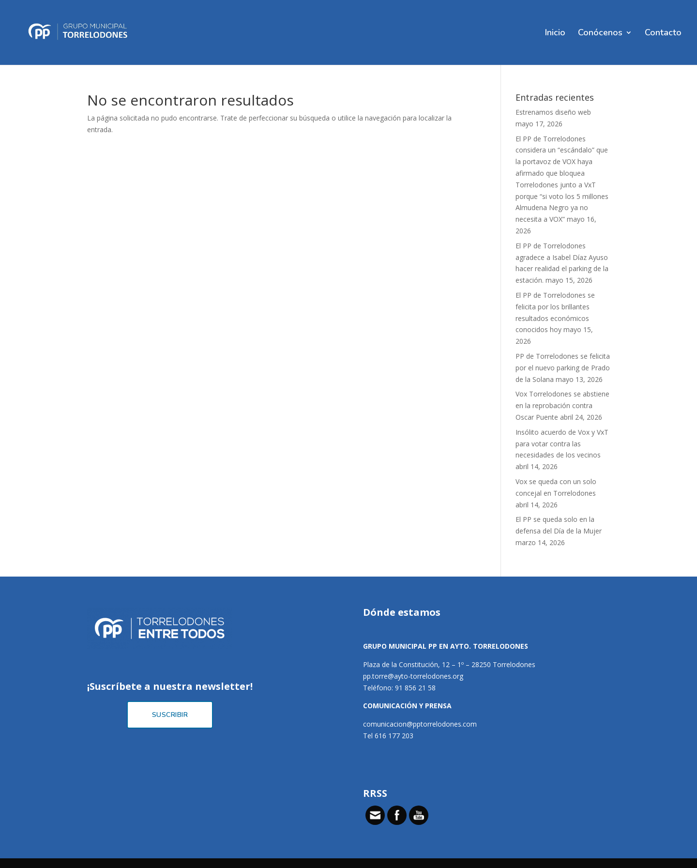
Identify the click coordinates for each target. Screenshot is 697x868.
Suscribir (170, 714)
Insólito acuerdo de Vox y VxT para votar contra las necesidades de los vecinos (561, 443)
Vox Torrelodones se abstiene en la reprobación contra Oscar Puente (562, 405)
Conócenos (600, 33)
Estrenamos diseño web (553, 112)
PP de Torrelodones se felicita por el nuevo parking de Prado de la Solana (562, 367)
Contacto (663, 33)
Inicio (555, 33)
